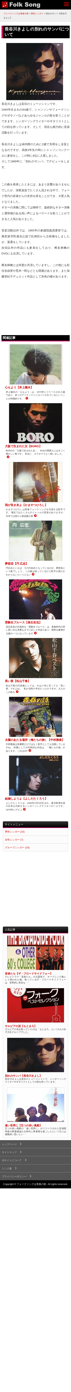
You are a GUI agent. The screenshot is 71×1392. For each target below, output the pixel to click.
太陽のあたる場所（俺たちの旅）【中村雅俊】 (35, 739)
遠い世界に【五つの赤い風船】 (23, 1125)
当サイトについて (12, 1160)
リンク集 (7, 1168)
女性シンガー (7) (14, 839)
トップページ (9, 1144)
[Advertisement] (35, 889)
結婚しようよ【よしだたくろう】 (26, 798)
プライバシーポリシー (14, 1176)
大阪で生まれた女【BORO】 (23, 446)
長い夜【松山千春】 (17, 681)
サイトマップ (9, 1152)
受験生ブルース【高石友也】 (23, 622)
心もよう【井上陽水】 (19, 387)
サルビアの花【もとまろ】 (21, 1026)
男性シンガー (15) (15, 831)
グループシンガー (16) (17, 847)
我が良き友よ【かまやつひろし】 (26, 505)
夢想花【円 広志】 (16, 563)
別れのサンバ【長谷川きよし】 (23, 1075)
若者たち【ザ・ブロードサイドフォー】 (29, 973)
